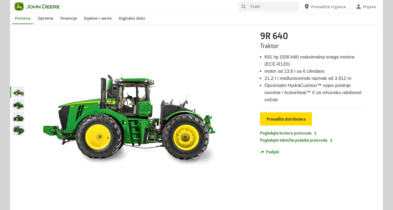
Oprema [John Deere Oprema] (45, 18)
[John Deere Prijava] (365, 6)
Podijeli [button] (269, 152)
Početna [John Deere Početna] (23, 18)
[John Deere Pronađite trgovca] (324, 6)
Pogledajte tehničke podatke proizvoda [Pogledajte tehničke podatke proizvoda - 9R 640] (296, 140)
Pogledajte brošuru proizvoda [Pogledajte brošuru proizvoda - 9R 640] (288, 133)
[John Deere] (40, 6)
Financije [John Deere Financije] (68, 18)
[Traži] (269, 6)
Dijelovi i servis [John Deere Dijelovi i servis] (98, 18)
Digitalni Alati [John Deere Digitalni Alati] (132, 18)
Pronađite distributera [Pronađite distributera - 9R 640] (286, 119)
